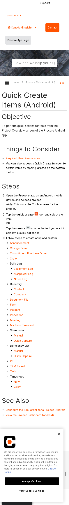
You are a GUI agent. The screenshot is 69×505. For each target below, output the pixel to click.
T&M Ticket (17, 366)
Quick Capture (23, 340)
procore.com (14, 15)
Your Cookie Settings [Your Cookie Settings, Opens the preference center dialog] (32, 490)
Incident (15, 310)
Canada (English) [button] (21, 27)
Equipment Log (23, 268)
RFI (12, 361)
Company (20, 294)
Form (13, 304)
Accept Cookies (31, 481)
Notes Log (20, 279)
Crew (13, 258)
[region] (31, 465)
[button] (53, 62)
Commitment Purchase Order (28, 253)
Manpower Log (23, 274)
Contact (52, 27)
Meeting (15, 320)
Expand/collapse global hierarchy (9, 83)
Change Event (19, 248)
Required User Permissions (23, 158)
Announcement (19, 243)
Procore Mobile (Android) (41, 82)
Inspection (16, 315)
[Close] (59, 434)
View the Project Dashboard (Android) (30, 415)
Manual (18, 335)
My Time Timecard (22, 325)
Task (13, 371)
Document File (19, 299)
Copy (17, 386)
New (17, 381)
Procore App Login (18, 40)
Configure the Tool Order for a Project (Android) (36, 410)
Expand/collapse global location (62, 81)
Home (16, 82)
